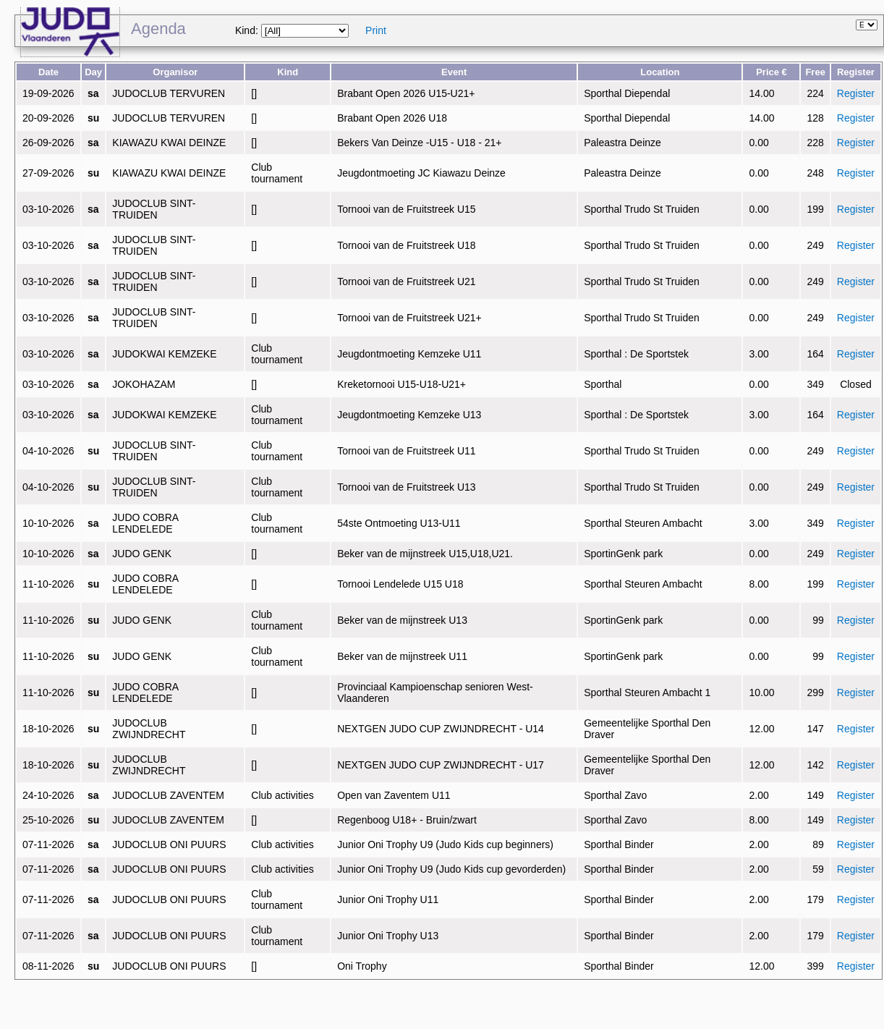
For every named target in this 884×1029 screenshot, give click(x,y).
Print (375, 30)
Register (856, 93)
